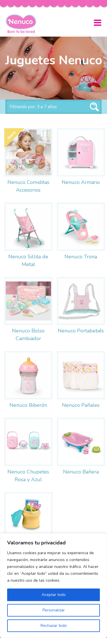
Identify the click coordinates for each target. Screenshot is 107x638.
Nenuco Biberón (28, 405)
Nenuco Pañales (81, 405)
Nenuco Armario (81, 182)
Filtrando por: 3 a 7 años (33, 107)
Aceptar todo (54, 594)
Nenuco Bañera (81, 471)
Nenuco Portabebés (81, 330)
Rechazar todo (54, 625)
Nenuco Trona (80, 256)
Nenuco (23, 24)
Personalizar (54, 610)
